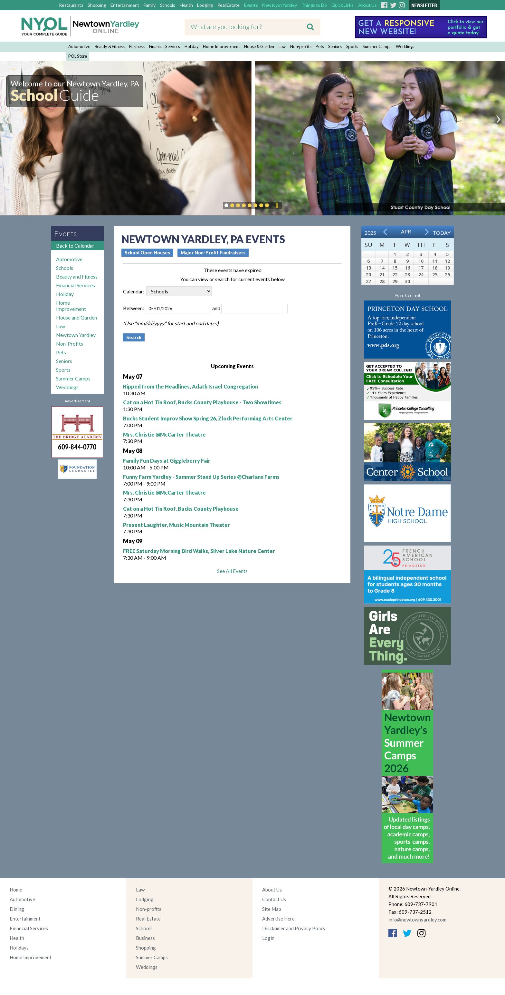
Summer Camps (377, 46)
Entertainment (124, 5)
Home (16, 889)
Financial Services (164, 46)
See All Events (232, 571)
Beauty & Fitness (110, 46)
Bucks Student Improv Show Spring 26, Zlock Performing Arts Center (207, 418)
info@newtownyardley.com (417, 919)
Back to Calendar (75, 245)
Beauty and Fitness (77, 276)
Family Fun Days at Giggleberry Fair (166, 461)
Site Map (271, 909)
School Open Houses (147, 252)
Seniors (334, 46)
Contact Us (274, 899)
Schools (167, 5)
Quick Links (342, 5)
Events (251, 5)
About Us (367, 5)
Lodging (205, 5)
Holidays (19, 948)
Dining (17, 909)
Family (150, 5)
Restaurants (71, 5)
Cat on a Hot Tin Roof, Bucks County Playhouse (181, 509)
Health (186, 5)
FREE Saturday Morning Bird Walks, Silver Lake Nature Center (199, 551)
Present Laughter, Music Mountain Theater (176, 525)
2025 (370, 233)
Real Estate (228, 5)
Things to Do (314, 5)
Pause (277, 205)
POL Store (77, 56)
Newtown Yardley (279, 5)
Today (442, 233)
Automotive (79, 46)
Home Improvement (221, 46)
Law (282, 46)
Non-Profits (69, 343)
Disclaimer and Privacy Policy (294, 928)
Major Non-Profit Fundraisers (213, 252)
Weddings (405, 46)
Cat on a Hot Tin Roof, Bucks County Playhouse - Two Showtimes (202, 402)
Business (137, 46)
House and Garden (76, 317)
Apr (406, 231)
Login (268, 938)
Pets (320, 46)
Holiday (191, 46)
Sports (352, 46)
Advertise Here (278, 918)
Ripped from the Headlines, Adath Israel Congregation (190, 386)
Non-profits (300, 46)
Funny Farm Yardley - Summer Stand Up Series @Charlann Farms (201, 477)
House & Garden (259, 46)
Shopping (97, 5)
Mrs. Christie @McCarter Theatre (164, 434)
